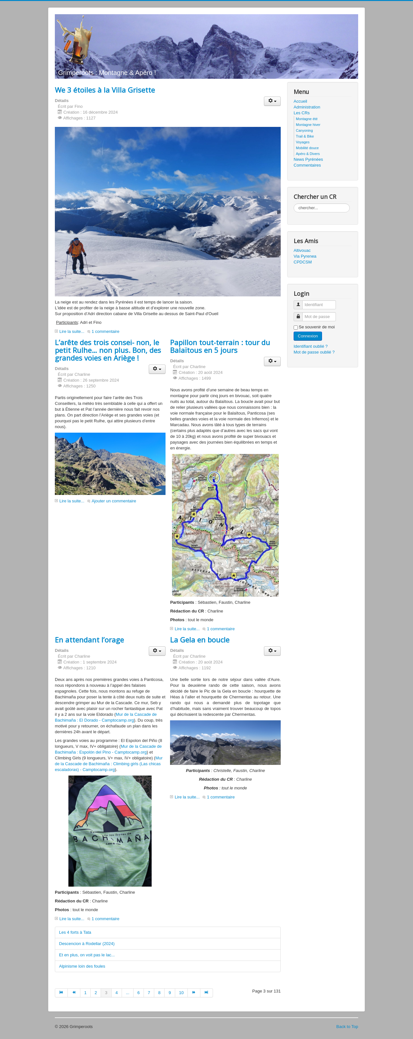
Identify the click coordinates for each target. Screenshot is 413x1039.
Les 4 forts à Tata (75, 932)
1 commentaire (105, 331)
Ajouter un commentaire (114, 501)
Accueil (300, 101)
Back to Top (347, 1026)
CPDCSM (303, 262)
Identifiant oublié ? (311, 346)
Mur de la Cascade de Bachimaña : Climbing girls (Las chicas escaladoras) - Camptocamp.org (109, 764)
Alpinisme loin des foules (82, 966)
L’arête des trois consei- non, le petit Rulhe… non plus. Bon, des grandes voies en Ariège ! (108, 350)
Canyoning (304, 130)
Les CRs (302, 112)
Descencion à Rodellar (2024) (87, 943)
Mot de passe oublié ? (314, 352)
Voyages (302, 142)
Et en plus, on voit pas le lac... (87, 954)
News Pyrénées (308, 159)
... (127, 992)
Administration (307, 107)
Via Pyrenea (305, 256)
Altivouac (302, 250)
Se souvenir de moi (317, 326)
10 (181, 992)
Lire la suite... (71, 331)
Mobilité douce (307, 148)
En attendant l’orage (89, 639)
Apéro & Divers (308, 154)
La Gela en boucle (199, 639)
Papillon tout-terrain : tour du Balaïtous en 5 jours (220, 346)
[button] (272, 101)
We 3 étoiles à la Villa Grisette (105, 90)
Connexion (308, 336)
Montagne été (306, 119)
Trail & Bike (305, 136)
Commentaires (307, 165)
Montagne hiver (308, 125)
